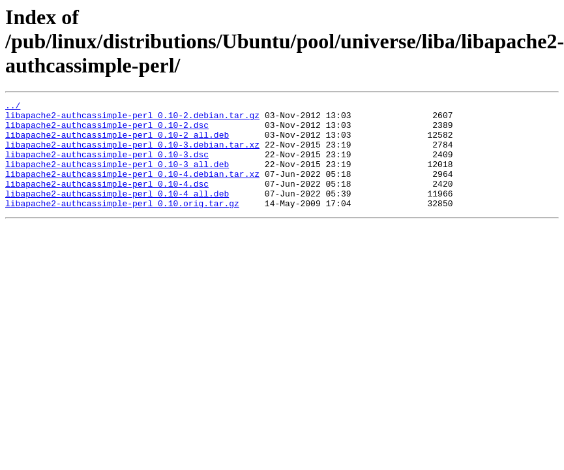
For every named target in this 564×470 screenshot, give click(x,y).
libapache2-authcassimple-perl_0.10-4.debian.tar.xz (132, 189)
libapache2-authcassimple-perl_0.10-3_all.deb (117, 177)
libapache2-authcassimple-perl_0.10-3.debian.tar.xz (132, 154)
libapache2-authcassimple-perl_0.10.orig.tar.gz (122, 224)
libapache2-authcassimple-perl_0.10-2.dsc (107, 130)
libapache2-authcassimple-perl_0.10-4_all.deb (117, 213)
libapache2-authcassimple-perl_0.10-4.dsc (107, 201)
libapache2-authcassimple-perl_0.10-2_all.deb (117, 142)
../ (12, 107)
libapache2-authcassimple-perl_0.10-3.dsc (107, 166)
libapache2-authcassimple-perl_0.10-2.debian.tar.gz (132, 119)
